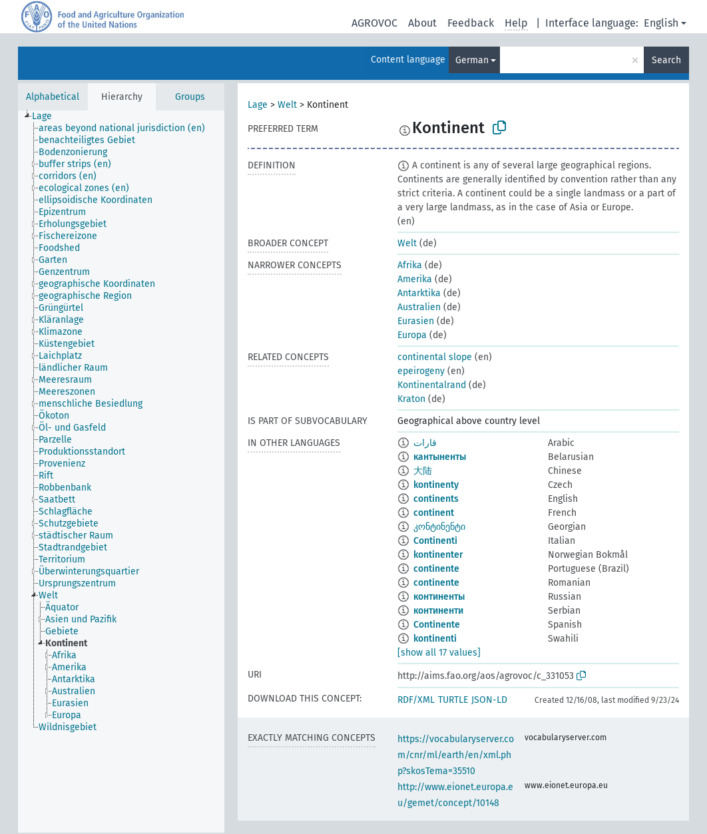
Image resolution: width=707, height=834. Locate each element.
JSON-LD (489, 700)
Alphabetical (52, 97)
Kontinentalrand (431, 385)
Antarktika (419, 293)
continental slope (434, 357)
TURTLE (453, 700)
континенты (439, 596)
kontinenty (436, 485)
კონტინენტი (439, 526)
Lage (258, 104)
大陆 (422, 471)
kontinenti (435, 638)
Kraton (411, 399)
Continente (436, 624)
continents (436, 499)
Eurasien (415, 321)
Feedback (470, 23)
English (661, 23)
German (472, 60)
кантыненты (439, 457)
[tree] (121, 471)
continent (433, 513)
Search (666, 60)
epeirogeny (421, 371)
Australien (419, 307)
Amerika (414, 279)
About (422, 23)
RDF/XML (416, 700)
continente (436, 568)
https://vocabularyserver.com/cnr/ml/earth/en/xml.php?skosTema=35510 (455, 755)
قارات (425, 443)
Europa (412, 335)
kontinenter (438, 554)
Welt (287, 104)
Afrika (409, 265)
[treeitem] (47, 116)
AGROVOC (374, 23)
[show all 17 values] (439, 652)
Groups (190, 97)
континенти (438, 610)
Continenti (435, 540)
